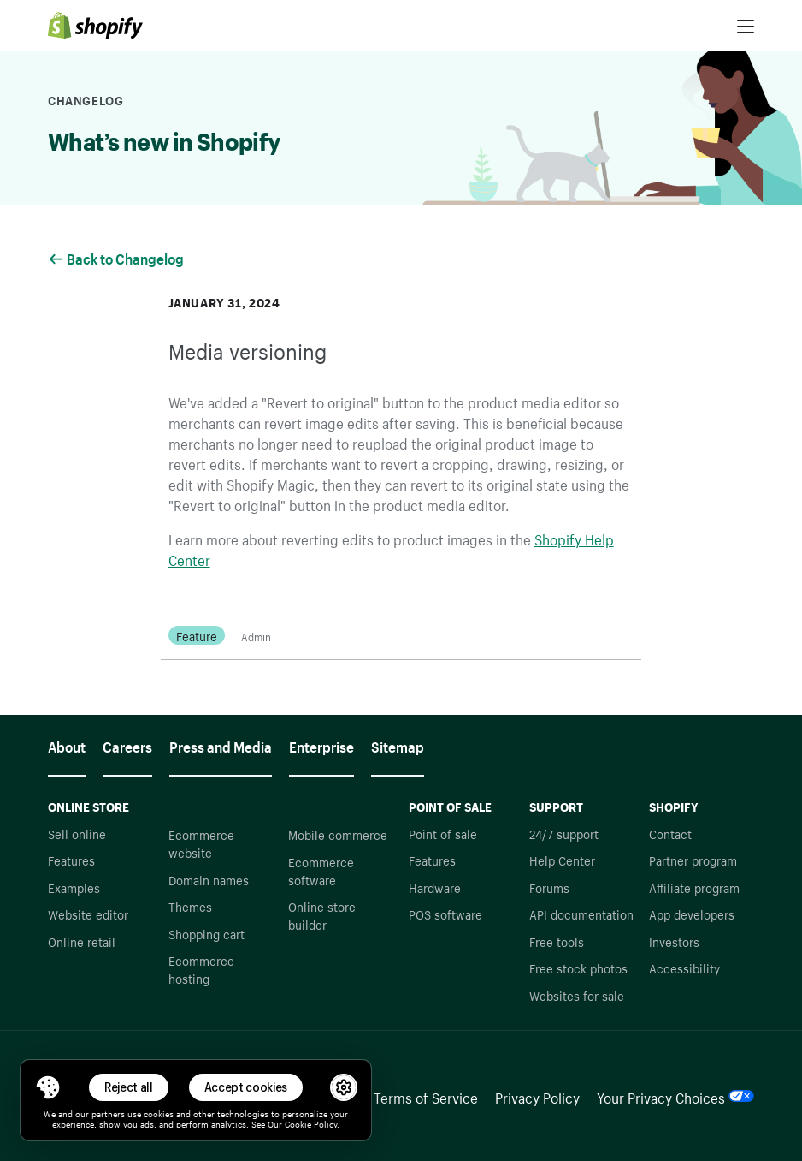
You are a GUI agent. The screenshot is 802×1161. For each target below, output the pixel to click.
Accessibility (684, 967)
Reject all (128, 1087)
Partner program (693, 859)
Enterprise (321, 745)
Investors (674, 941)
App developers (691, 913)
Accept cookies (246, 1087)
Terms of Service (426, 1096)
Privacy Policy (537, 1096)
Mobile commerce (337, 834)
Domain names (208, 879)
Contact (670, 833)
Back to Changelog (117, 257)
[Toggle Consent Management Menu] (48, 1087)
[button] (48, 1087)
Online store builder (322, 914)
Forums (549, 887)
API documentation (581, 913)
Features (71, 859)
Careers (127, 745)
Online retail (81, 941)
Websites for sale (576, 994)
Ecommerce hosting (201, 968)
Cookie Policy (311, 1123)
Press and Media (220, 745)
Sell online (77, 833)
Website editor (88, 913)
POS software (445, 913)
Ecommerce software (321, 870)
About (67, 745)
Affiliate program (694, 887)
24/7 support (564, 833)
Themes (190, 905)
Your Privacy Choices (675, 1096)
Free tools (556, 941)
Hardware (435, 887)
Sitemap (397, 745)
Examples (74, 887)
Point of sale (443, 833)
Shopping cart (206, 933)
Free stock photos (578, 967)
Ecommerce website (201, 843)
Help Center (562, 859)
